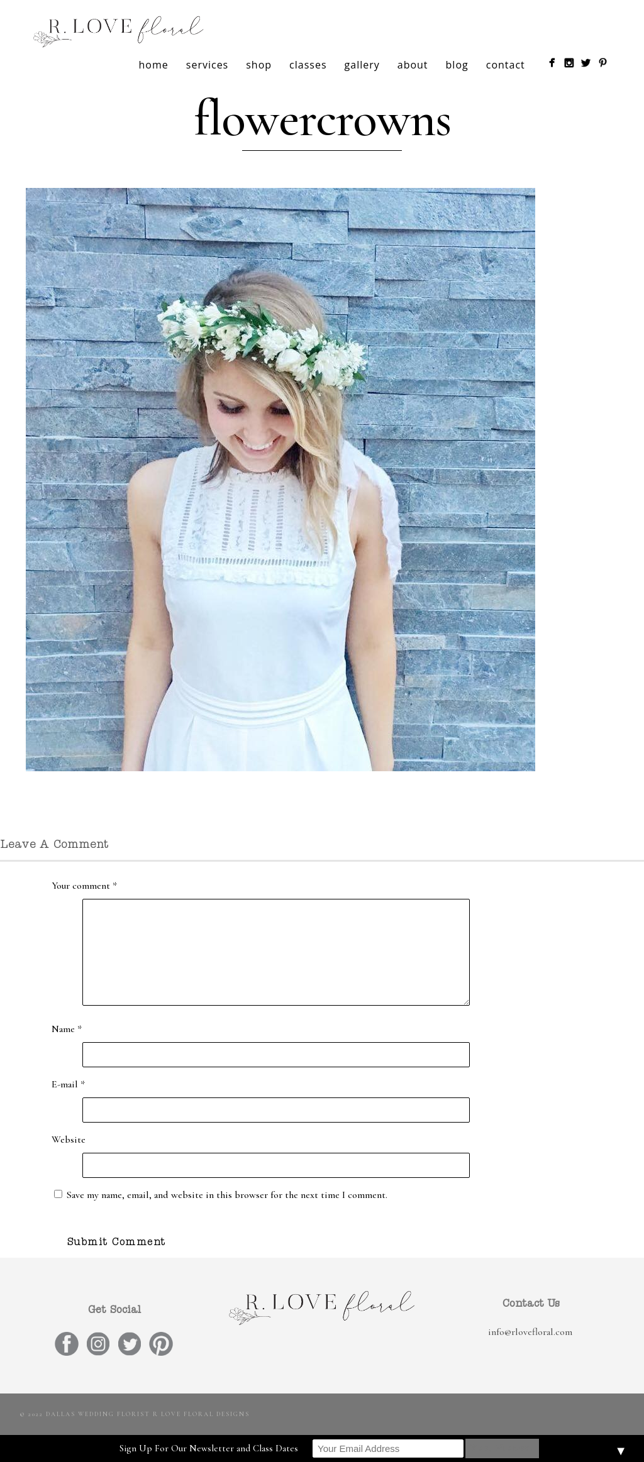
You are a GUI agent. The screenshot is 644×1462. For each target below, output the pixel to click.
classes (307, 65)
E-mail (68, 1084)
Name (67, 1029)
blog (457, 65)
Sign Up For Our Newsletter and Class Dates (208, 1448)
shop (259, 65)
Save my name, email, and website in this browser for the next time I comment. (227, 1195)
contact (505, 65)
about (412, 65)
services (207, 65)
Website (69, 1139)
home (154, 65)
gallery (362, 65)
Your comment (84, 885)
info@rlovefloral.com (530, 1332)
